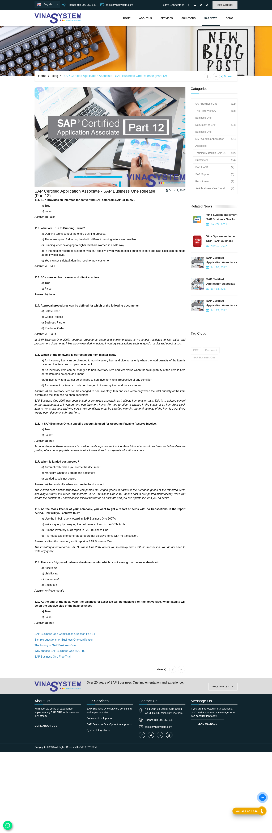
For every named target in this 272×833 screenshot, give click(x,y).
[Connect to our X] (151, 735)
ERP (196, 371)
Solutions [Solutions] (188, 18)
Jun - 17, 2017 (175, 204)
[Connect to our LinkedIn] (195, 5)
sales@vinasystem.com (116, 4)
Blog (55, 76)
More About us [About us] (46, 725)
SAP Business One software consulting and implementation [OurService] (109, 710)
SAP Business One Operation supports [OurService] (109, 724)
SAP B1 (120, 213)
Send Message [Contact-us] (207, 724)
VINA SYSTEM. (88, 747)
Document (211, 371)
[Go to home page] (58, 686)
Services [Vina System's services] (166, 18)
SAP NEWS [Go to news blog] (210, 18)
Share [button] (228, 76)
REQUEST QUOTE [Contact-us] (222, 686)
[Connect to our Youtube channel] (207, 5)
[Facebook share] (207, 76)
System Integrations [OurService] (98, 730)
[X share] (216, 76)
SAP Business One (50, 353)
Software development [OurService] (99, 718)
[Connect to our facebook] (188, 5)
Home (126, 18)
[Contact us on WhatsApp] (7, 825)
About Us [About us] (145, 18)
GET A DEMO (225, 5)
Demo (229, 18)
